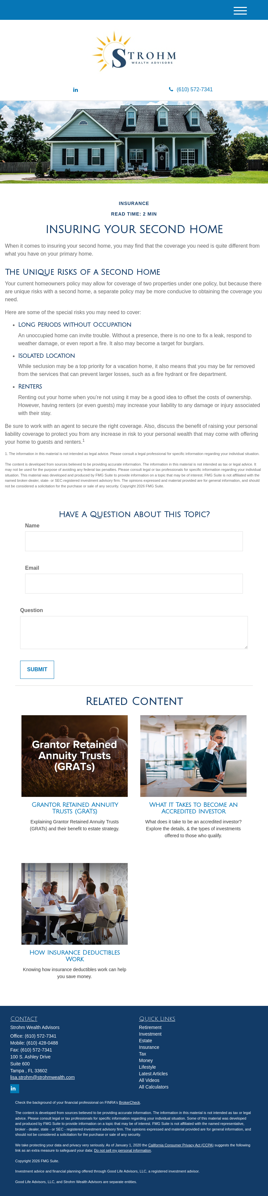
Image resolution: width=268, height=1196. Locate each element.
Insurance (149, 1047)
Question (31, 610)
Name (32, 525)
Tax (142, 1053)
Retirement (150, 1027)
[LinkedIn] (75, 90)
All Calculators (153, 1087)
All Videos (149, 1080)
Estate (145, 1040)
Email (32, 568)
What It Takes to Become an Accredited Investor (193, 808)
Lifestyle (147, 1067)
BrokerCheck (129, 1102)
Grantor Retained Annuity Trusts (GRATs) (74, 808)
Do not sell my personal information (122, 1150)
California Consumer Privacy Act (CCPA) (181, 1145)
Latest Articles (153, 1073)
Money (146, 1060)
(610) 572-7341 (191, 89)
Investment (150, 1034)
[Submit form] (37, 670)
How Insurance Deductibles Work (74, 956)
